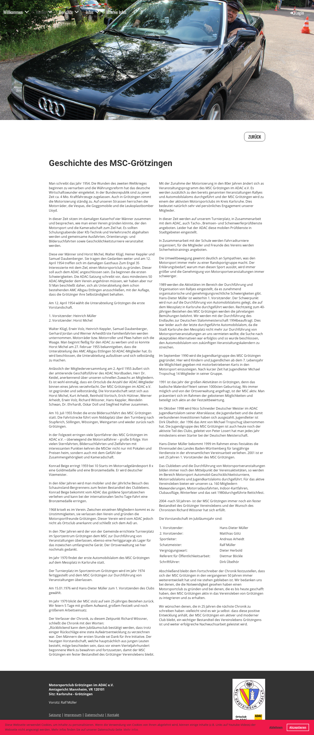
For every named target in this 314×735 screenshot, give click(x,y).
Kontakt (113, 715)
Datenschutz (94, 715)
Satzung (55, 715)
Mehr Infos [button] (131, 729)
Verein (44, 12)
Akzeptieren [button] (297, 727)
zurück (254, 137)
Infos (92, 12)
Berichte (68, 12)
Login (297, 12)
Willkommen (16, 12)
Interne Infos (116, 12)
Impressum (73, 715)
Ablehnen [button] (276, 727)
